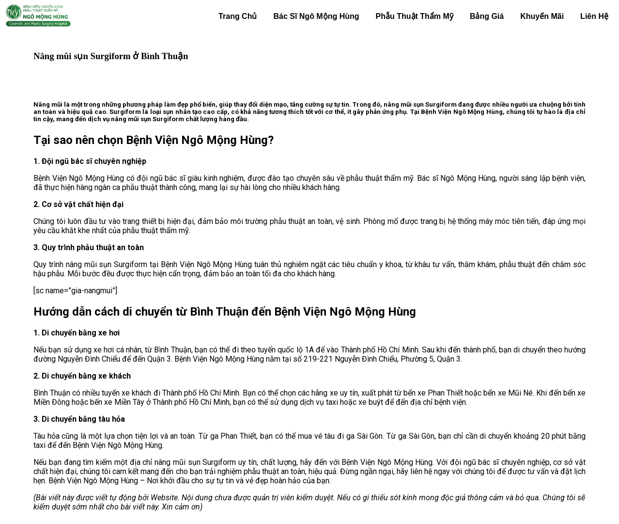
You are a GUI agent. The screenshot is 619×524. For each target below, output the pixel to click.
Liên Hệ (594, 16)
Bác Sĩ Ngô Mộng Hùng (316, 16)
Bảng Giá (487, 16)
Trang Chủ (237, 16)
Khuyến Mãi (542, 16)
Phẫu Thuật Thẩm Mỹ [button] (414, 16)
